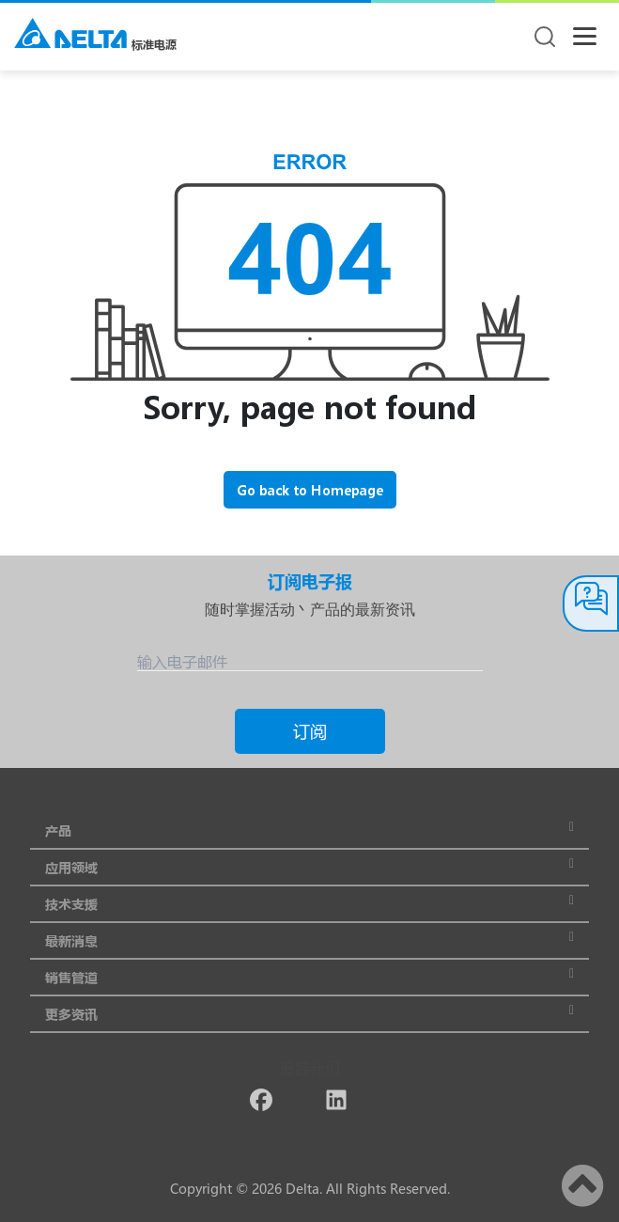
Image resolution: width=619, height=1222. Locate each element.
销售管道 (309, 977)
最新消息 (309, 940)
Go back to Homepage (310, 490)
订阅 (310, 731)
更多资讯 (309, 1014)
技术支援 (309, 904)
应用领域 (309, 867)
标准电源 (154, 44)
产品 (309, 830)
